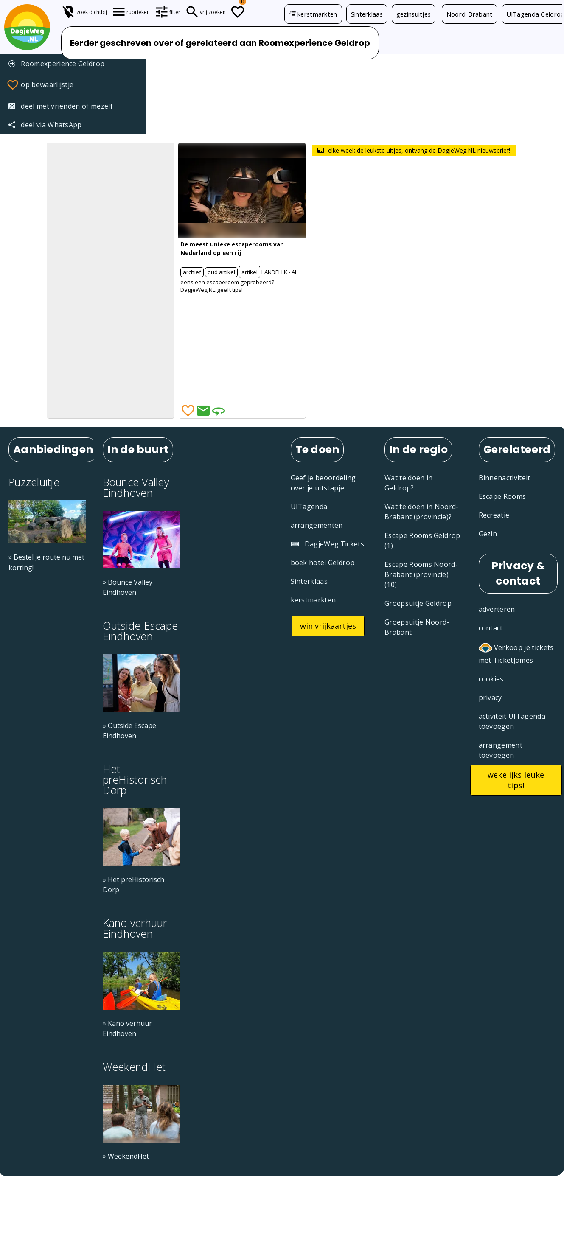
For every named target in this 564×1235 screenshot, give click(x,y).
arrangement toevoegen (501, 750)
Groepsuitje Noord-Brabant (416, 627)
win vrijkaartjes (328, 626)
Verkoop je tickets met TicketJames (516, 653)
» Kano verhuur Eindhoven (127, 1028)
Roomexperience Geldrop (56, 63)
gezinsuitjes (413, 14)
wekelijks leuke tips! (516, 780)
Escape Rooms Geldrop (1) (422, 540)
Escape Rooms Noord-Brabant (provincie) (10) (421, 574)
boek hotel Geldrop (323, 562)
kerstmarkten (313, 14)
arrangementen (317, 525)
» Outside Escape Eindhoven (129, 730)
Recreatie (494, 515)
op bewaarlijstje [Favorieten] (39, 84)
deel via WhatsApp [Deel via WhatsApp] (45, 124)
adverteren (497, 609)
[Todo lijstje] (237, 12)
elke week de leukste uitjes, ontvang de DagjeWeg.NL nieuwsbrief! (413, 150)
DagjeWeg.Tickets (327, 544)
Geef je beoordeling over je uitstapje (323, 483)
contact (491, 628)
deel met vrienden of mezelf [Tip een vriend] (60, 106)
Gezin (488, 533)
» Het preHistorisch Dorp (133, 884)
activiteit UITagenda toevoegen (512, 721)
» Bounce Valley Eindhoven (127, 587)
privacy (490, 697)
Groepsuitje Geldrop (418, 603)
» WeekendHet (126, 1156)
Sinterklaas (367, 14)
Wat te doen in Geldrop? (408, 483)
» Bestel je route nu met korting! (46, 562)
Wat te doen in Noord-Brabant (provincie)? (421, 511)
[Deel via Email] (203, 410)
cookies (491, 678)
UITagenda (309, 506)
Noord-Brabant (469, 14)
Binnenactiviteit (504, 477)
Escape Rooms (502, 496)
